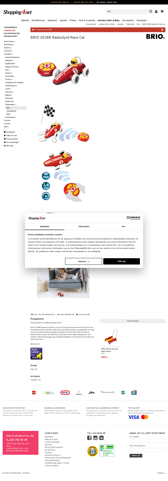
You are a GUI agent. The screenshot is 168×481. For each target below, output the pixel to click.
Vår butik (8, 146)
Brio (138, 24)
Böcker (8, 48)
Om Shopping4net (52, 461)
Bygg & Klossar (12, 67)
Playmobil (9, 98)
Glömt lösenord (52, 442)
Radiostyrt (9, 101)
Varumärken (128, 20)
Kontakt (48, 445)
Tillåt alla (121, 261)
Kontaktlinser (38, 20)
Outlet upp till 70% (83, 2)
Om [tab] (123, 226)
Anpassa (83, 261)
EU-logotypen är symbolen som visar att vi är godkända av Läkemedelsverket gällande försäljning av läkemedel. (105, 412)
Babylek (9, 60)
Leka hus (9, 92)
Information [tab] (84, 226)
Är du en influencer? (54, 447)
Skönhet (25, 20)
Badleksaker (10, 64)
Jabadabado (11, 111)
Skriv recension (65, 315)
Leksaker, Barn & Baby (109, 20)
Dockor (9, 73)
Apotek (63, 20)
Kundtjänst (9, 132)
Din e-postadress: (137, 446)
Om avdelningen (11, 142)
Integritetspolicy (53, 455)
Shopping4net (91, 24)
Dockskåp (10, 76)
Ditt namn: (134, 437)
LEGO (8, 89)
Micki (8, 114)
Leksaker (120, 24)
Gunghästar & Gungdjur (14, 82)
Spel (6, 127)
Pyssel (7, 124)
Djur (7, 70)
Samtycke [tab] (44, 226)
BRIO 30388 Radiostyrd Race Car (153, 24)
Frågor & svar (10, 135)
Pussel (7, 120)
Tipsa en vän (83, 315)
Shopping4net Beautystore (57, 463)
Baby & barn (9, 41)
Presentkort (10, 36)
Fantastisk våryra (60, 2)
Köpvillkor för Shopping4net (58, 458)
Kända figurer (11, 86)
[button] (162, 11)
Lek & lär (8, 51)
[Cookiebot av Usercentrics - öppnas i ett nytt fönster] (128, 218)
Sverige (161, 473)
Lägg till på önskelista (43, 315)
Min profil (49, 437)
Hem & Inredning (87, 20)
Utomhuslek (10, 117)
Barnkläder (9, 45)
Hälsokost (52, 20)
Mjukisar (8, 95)
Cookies (48, 453)
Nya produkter (12, 33)
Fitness (73, 20)
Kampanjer (141, 20)
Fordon (8, 79)
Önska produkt (11, 139)
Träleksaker (130, 24)
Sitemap (26, 473)
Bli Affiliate (50, 450)
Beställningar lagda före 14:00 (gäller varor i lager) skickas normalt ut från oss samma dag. (63, 410)
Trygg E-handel (52, 466)
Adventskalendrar (12, 57)
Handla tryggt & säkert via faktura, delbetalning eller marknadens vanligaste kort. (146, 412)
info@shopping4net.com (17, 451)
